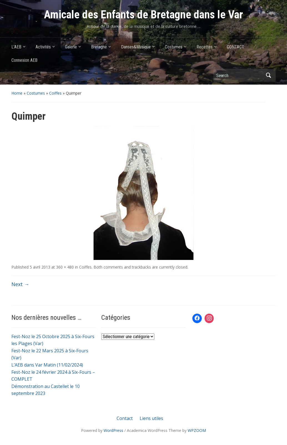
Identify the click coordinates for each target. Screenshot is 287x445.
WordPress (113, 430)
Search (269, 75)
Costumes (173, 47)
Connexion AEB (24, 60)
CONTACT (235, 47)
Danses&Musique (136, 47)
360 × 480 (65, 267)
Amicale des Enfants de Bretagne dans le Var (143, 14)
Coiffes (55, 93)
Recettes (205, 47)
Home (16, 93)
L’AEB (16, 47)
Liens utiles (151, 418)
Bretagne (99, 47)
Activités (43, 47)
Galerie (71, 47)
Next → (20, 284)
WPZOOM (197, 430)
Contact (125, 418)
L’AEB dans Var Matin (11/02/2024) (47, 365)
